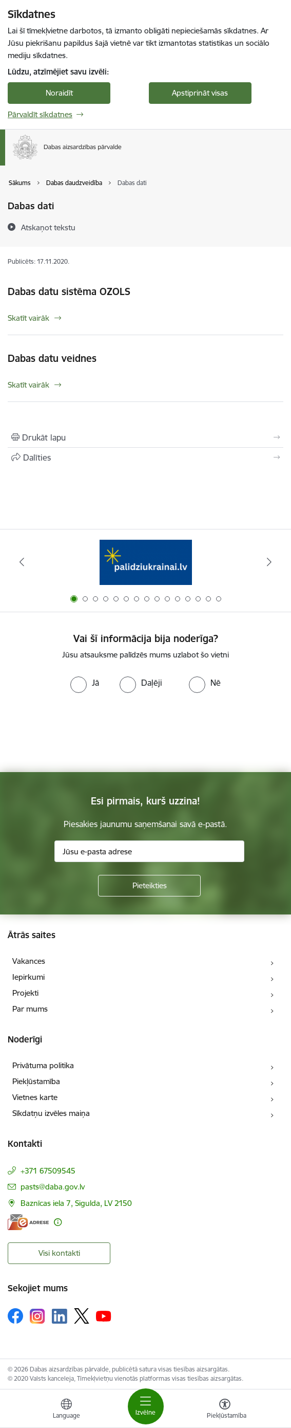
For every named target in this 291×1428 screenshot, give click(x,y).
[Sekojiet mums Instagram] (37, 1316)
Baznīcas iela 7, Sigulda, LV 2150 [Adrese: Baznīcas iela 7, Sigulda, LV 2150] (76, 1203)
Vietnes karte (34, 1097)
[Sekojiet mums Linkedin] (59, 1316)
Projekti (25, 993)
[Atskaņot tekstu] (48, 227)
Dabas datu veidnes (52, 358)
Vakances (28, 961)
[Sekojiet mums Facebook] (15, 1316)
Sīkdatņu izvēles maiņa (51, 1113)
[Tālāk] (269, 562)
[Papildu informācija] (58, 1222)
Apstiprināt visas (200, 93)
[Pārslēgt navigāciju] (146, 1406)
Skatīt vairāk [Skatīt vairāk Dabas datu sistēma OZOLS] (28, 318)
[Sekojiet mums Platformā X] (81, 1316)
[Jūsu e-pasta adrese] (149, 851)
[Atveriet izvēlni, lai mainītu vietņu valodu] (66, 1410)
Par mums (30, 1009)
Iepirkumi (28, 977)
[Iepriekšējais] (22, 562)
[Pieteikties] (149, 885)
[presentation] (86, 731)
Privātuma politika (43, 1065)
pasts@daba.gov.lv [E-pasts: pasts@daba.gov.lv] (53, 1187)
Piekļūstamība (36, 1081)
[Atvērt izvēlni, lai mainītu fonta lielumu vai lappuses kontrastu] (225, 1410)
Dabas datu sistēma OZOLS (69, 291)
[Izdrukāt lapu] (145, 437)
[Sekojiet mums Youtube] (103, 1315)
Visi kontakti (59, 1253)
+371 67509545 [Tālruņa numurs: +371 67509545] (48, 1171)
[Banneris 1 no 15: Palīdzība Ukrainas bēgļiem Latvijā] (146, 562)
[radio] (84, 682)
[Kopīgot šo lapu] (145, 457)
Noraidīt (59, 93)
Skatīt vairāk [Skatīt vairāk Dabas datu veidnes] (28, 385)
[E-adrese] (28, 1222)
